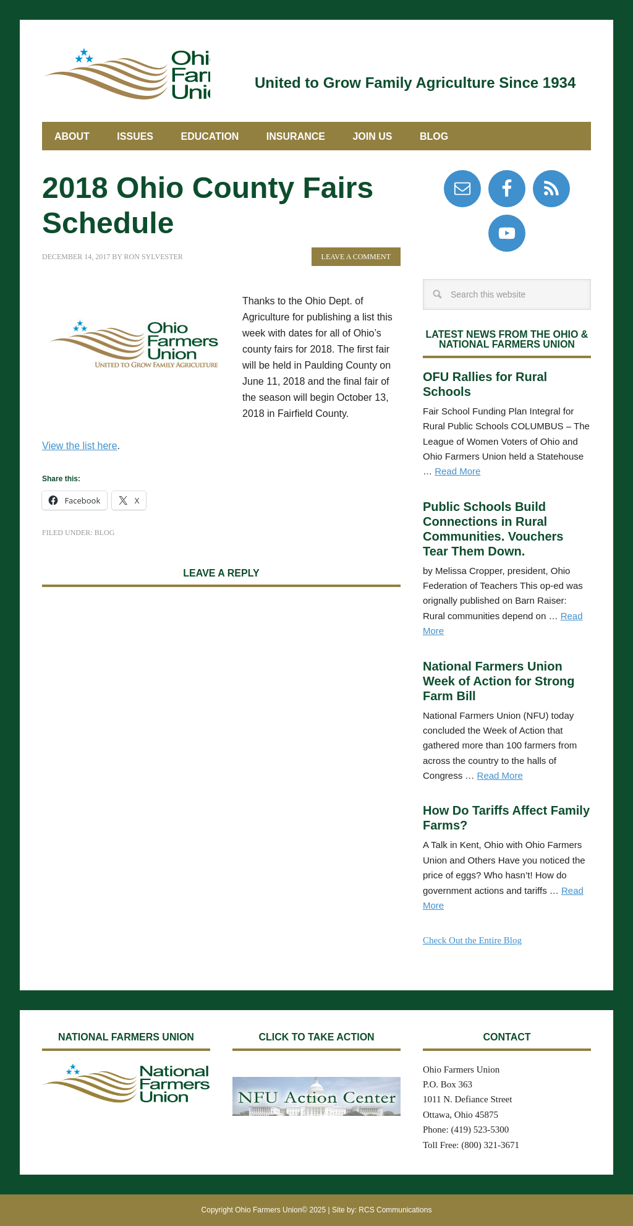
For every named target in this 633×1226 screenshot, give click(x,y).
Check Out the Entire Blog (472, 940)
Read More (457, 471)
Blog (105, 532)
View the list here (79, 445)
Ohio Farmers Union (126, 73)
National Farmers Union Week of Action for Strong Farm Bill (499, 681)
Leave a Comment (356, 256)
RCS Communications (395, 1210)
